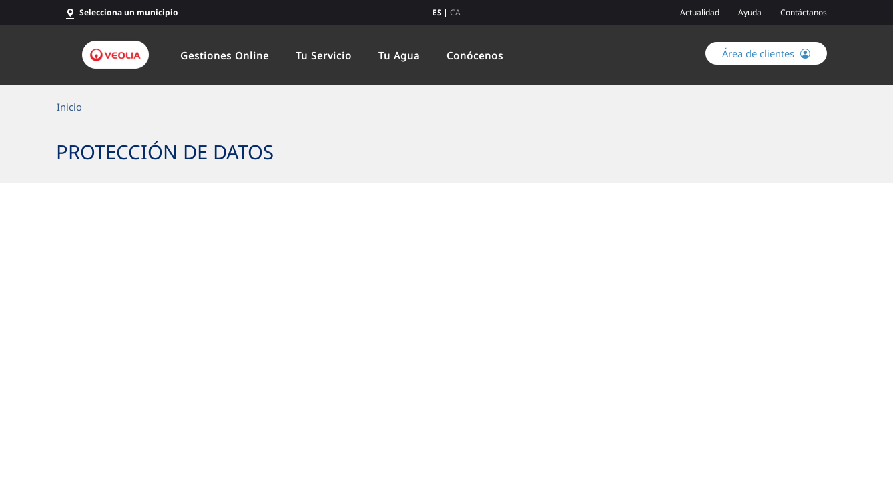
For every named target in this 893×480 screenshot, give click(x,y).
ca (455, 13)
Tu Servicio (324, 55)
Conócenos (474, 55)
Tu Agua (399, 55)
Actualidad (699, 12)
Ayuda (750, 12)
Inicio (69, 106)
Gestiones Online (224, 55)
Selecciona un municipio (128, 12)
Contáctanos (803, 12)
